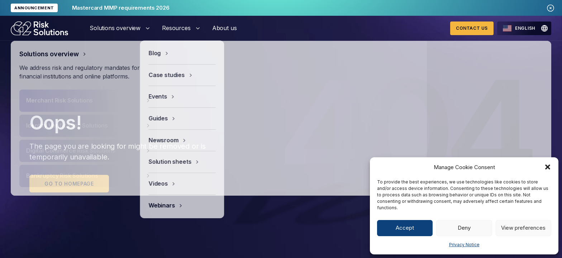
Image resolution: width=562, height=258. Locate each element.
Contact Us (472, 28)
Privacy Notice (464, 244)
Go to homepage (69, 184)
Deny (464, 227)
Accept (405, 227)
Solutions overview (115, 28)
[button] (547, 167)
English (519, 28)
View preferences (523, 227)
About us (224, 28)
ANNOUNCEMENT (34, 7)
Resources (176, 28)
